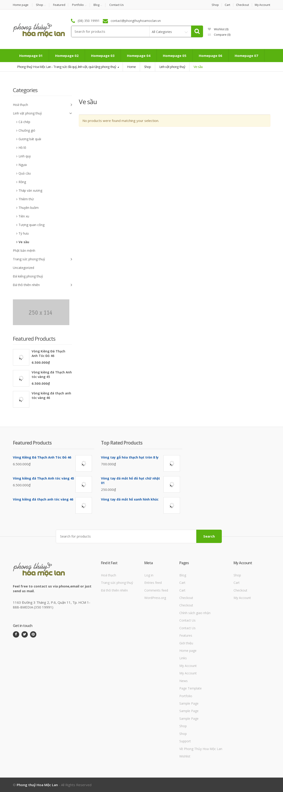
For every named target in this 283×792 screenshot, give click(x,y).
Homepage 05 (174, 55)
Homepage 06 (210, 55)
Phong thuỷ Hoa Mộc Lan (37, 785)
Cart (227, 5)
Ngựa (23, 165)
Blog (98, 5)
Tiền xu (24, 216)
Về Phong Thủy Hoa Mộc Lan (200, 748)
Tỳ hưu (24, 233)
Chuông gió (27, 130)
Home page (21, 5)
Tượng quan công (31, 225)
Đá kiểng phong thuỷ (28, 276)
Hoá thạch (42, 105)
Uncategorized (23, 268)
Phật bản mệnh (24, 250)
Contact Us (117, 5)
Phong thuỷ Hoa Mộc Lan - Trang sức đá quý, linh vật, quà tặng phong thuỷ (67, 66)
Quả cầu (25, 173)
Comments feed (156, 590)
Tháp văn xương (30, 190)
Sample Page (189, 703)
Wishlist (218, 29)
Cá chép (24, 122)
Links (183, 658)
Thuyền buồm (29, 207)
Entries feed (153, 582)
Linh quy (25, 156)
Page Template (190, 688)
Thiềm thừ (26, 199)
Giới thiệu (186, 643)
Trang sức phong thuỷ (42, 259)
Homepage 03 (103, 55)
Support (185, 741)
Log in (148, 575)
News (183, 680)
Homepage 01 (31, 55)
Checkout (242, 5)
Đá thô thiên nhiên (42, 285)
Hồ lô (22, 147)
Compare (219, 35)
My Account (262, 5)
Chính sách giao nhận (194, 613)
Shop (40, 5)
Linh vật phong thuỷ (172, 66)
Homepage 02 (67, 55)
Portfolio (79, 5)
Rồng (22, 182)
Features (185, 635)
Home (131, 66)
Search (209, 536)
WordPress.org (155, 598)
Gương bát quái (30, 139)
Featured (60, 5)
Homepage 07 (246, 55)
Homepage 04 (138, 55)
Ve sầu (24, 242)
